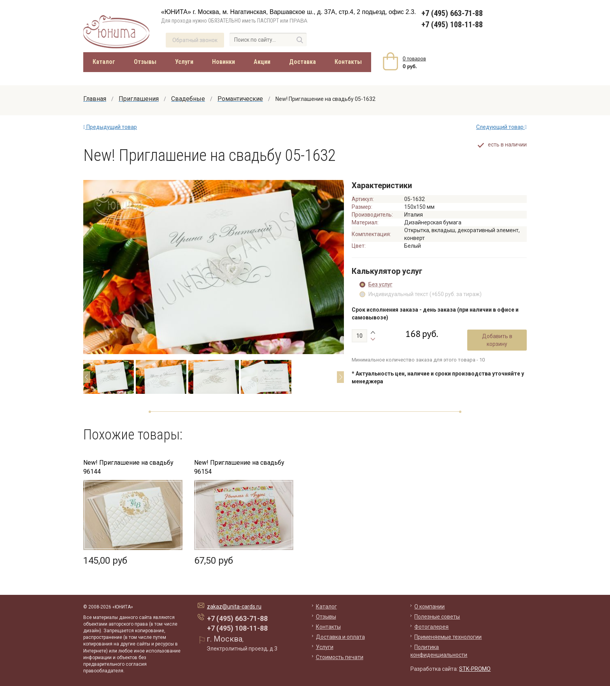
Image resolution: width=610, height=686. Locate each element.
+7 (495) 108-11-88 (452, 24)
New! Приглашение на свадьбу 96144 (128, 467)
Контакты (348, 61)
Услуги (184, 61)
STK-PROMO (475, 669)
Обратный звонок (194, 40)
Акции (262, 61)
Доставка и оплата (340, 637)
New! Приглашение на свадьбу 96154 (239, 467)
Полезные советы (437, 617)
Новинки (223, 61)
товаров (414, 58)
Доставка (302, 61)
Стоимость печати (339, 657)
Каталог (104, 61)
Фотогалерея (431, 627)
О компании (429, 606)
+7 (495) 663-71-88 (452, 13)
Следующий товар (501, 127)
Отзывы (145, 61)
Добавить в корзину (497, 340)
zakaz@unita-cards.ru (234, 606)
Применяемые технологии (448, 637)
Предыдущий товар (110, 127)
